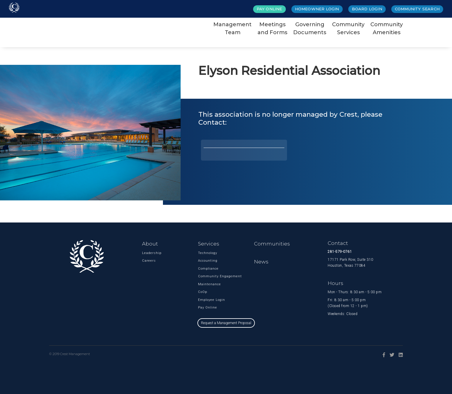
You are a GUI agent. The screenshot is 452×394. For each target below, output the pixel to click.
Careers (149, 261)
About (150, 244)
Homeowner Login (317, 8)
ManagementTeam (232, 28)
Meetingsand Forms (272, 28)
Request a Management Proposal (226, 323)
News (261, 262)
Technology (207, 253)
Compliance (207, 269)
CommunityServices (348, 28)
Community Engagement (207, 276)
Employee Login (207, 300)
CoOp (202, 292)
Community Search (417, 8)
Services (208, 244)
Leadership (151, 253)
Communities (272, 244)
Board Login (367, 8)
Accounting (207, 261)
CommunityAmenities (386, 28)
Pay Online (269, 8)
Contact (338, 243)
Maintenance (207, 284)
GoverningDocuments (309, 28)
